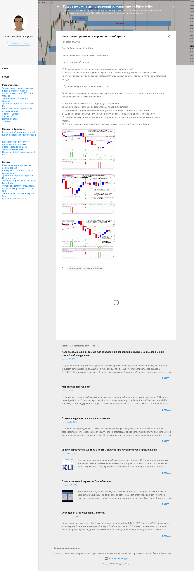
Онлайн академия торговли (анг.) (18, 186)
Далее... (166, 378)
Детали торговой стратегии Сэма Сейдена (86, 481)
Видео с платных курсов (14, 91)
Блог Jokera (8, 183)
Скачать (6, 121)
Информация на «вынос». (76, 386)
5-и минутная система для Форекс (85, 268)
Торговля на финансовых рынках (19, 180)
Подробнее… (72, 22)
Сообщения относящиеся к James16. (83, 512)
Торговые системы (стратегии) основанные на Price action (108, 6)
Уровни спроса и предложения (17, 88)
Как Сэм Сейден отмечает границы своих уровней (15, 143)
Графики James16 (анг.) (14, 198)
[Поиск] (174, 7)
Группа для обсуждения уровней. (18, 132)
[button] (169, 37)
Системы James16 (11, 114)
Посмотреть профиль (19, 44)
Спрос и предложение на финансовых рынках (14, 148)
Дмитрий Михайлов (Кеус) (19, 37)
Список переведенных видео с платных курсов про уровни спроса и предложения (109, 449)
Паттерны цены (10, 119)
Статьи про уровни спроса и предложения (86, 418)
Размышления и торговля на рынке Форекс (16, 166)
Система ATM (8, 116)
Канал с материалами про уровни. (19, 135)
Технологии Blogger (116, 558)
